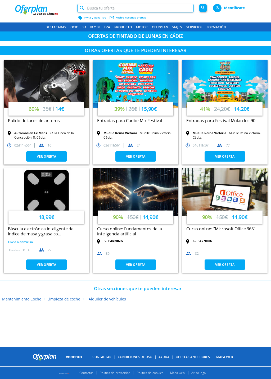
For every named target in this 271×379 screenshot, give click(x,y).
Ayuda (164, 357)
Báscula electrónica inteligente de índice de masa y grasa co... (41, 231)
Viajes (177, 27)
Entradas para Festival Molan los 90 (220, 121)
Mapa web (177, 373)
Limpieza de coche (63, 299)
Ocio (74, 27)
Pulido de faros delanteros (34, 121)
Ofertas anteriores (193, 357)
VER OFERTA (46, 156)
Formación (216, 27)
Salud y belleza (96, 27)
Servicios (194, 27)
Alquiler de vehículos (107, 299)
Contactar (101, 357)
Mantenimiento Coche (21, 299)
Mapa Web (224, 357)
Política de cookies (150, 373)
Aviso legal (198, 373)
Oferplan (160, 27)
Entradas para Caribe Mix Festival (129, 121)
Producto (123, 27)
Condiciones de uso (135, 357)
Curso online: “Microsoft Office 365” (220, 229)
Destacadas (56, 27)
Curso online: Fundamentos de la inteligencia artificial (129, 231)
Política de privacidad (115, 373)
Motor (142, 27)
